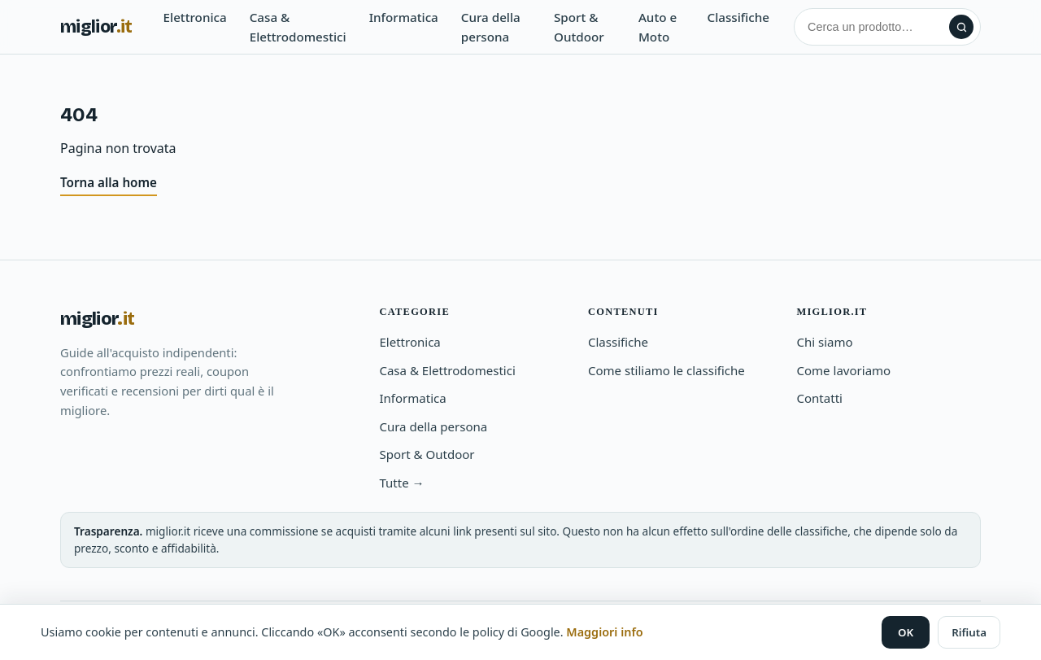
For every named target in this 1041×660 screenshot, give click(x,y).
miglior (96, 26)
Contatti (819, 398)
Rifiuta (969, 632)
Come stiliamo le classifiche (666, 370)
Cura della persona (490, 27)
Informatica (403, 17)
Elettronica (195, 17)
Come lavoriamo (843, 370)
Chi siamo (824, 342)
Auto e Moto (657, 27)
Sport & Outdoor (579, 27)
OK (905, 632)
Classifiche (739, 17)
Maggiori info (604, 632)
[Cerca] (874, 27)
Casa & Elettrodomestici (298, 27)
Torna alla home (108, 182)
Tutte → (401, 482)
